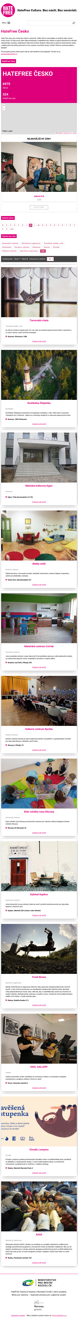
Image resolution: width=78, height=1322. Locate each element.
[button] (3, 105)
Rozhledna (6, 247)
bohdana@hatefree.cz (9, 54)
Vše (12, 229)
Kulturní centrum (9, 251)
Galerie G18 (39, 196)
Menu (6, 22)
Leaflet (58, 133)
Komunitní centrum (10, 243)
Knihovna (36, 247)
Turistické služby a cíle (53, 243)
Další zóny (39, 207)
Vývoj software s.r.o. (59, 1315)
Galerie (47, 247)
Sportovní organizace (29, 251)
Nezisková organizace (31, 243)
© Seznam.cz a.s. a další (69, 133)
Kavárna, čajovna (22, 247)
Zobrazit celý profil (39, 341)
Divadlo (56, 247)
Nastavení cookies (18, 1315)
